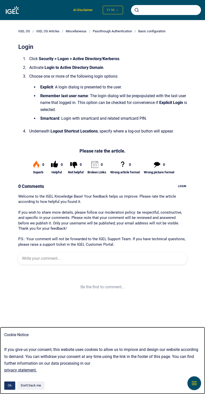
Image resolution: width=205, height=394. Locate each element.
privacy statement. (20, 370)
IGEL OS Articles (48, 31)
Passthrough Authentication (112, 31)
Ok (10, 385)
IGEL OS (24, 31)
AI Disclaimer (83, 10)
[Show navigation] (194, 383)
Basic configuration (152, 31)
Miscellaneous (76, 31)
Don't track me (31, 385)
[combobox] (166, 10)
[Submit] (137, 10)
